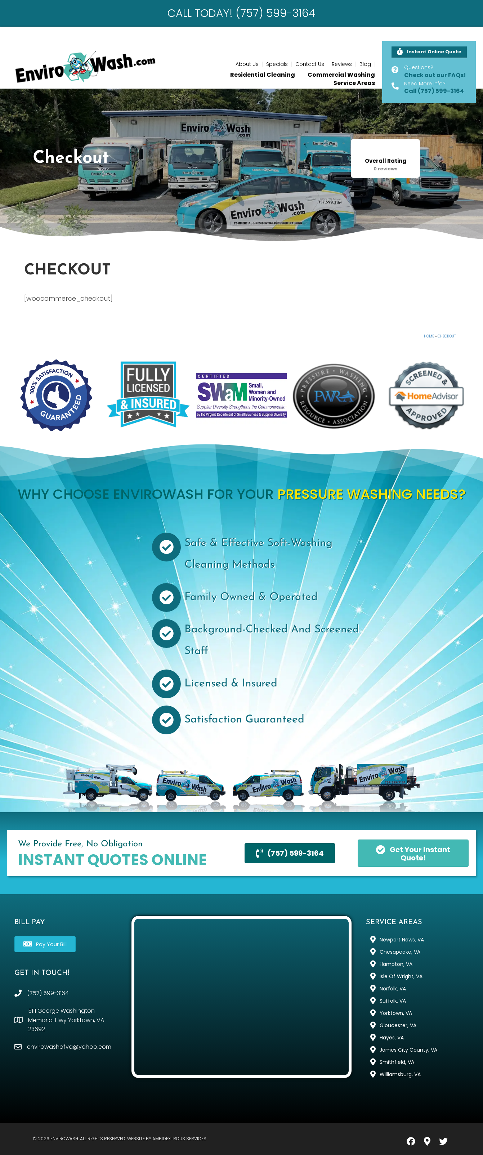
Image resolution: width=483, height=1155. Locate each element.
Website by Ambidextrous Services (166, 1139)
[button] (429, 52)
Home (429, 336)
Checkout (447, 336)
